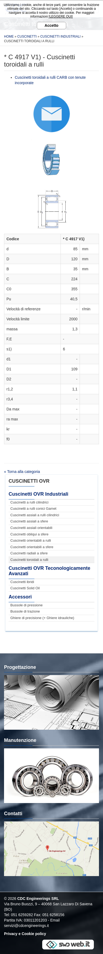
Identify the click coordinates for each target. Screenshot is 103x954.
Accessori (20, 597)
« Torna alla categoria (22, 471)
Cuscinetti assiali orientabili (31, 528)
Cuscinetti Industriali (60, 36)
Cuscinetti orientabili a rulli (30, 540)
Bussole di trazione (25, 611)
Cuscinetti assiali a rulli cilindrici (34, 515)
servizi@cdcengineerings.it (26, 925)
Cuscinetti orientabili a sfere (32, 547)
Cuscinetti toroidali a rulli (29, 560)
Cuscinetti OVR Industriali (38, 494)
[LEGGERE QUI (60, 16)
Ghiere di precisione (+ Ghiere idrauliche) (42, 618)
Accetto (51, 25)
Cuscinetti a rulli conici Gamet (33, 508)
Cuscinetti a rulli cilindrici (29, 502)
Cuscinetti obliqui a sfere (29, 534)
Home (9, 36)
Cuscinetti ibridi (22, 582)
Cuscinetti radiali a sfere (29, 553)
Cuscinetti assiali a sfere (29, 521)
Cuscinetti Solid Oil (25, 588)
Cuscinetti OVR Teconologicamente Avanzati (49, 570)
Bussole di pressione (26, 605)
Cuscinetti (27, 36)
